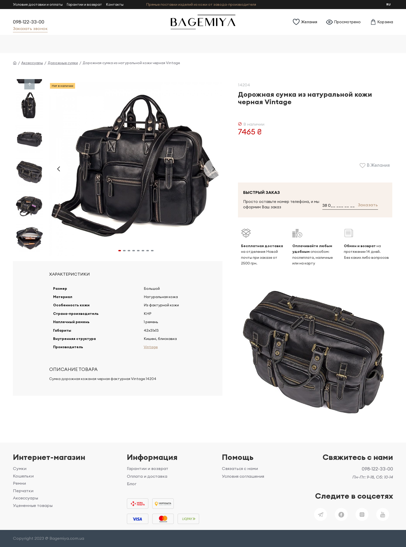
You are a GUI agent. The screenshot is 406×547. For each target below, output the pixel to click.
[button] (58, 168)
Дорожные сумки (63, 62)
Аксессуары (32, 62)
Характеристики (69, 274)
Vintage (150, 353)
